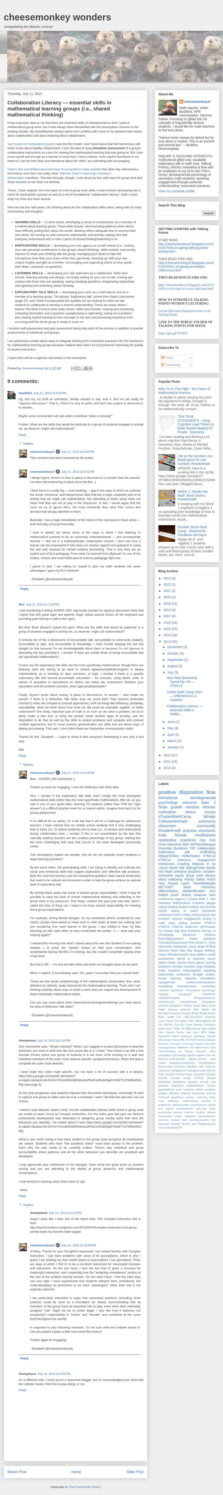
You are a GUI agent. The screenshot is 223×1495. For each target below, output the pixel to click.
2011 (168, 761)
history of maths (184, 911)
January (173, 747)
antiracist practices (187, 871)
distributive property (185, 1081)
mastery (190, 1097)
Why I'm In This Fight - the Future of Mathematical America (184, 391)
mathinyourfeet (180, 1104)
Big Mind (181, 930)
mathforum (164, 1104)
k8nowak (174, 1093)
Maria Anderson (182, 1036)
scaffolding (208, 852)
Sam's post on (31, 144)
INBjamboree (192, 1028)
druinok (204, 1081)
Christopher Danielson (177, 934)
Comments (171, 365)
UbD (213, 1047)
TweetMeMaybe (204, 883)
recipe (178, 1116)
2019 (168, 603)
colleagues (193, 1070)
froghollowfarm (195, 1085)
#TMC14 (164, 860)
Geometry (174, 844)
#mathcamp (166, 899)
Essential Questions (173, 848)
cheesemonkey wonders (57, 17)
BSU (196, 1009)
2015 (168, 629)
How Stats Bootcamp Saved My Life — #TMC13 (182, 682)
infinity (199, 1089)
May (170, 728)
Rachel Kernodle (205, 1043)
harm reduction (185, 1089)
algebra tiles (204, 1055)
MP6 (204, 1032)
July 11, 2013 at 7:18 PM (42, 604)
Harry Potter (173, 1028)
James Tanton (175, 1032)
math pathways (168, 1101)
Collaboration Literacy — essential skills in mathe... (184, 710)
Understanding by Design (175, 1051)
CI (214, 930)
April (171, 734)
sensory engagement (186, 918)
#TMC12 (209, 856)
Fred (192, 942)
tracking (175, 1123)
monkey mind (189, 914)
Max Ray (186, 950)
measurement (198, 1104)
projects (200, 1112)
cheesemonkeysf (42, 451)
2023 (168, 578)
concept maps (184, 1074)
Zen (202, 907)
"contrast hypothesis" (171, 990)
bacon (212, 958)
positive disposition (180, 792)
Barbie (205, 1009)
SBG (185, 844)
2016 (168, 622)
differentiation (168, 891)
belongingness (207, 1062)
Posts (167, 358)
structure (163, 1120)
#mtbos (187, 1005)
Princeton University (182, 1043)
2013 (168, 641)
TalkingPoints (195, 868)
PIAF (193, 1039)
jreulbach (210, 1089)
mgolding (210, 970)
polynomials (166, 974)
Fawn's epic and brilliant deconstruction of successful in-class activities (54, 169)
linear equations (169, 970)
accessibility (179, 1055)
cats (201, 1066)
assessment (166, 958)
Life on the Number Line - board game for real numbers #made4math (196, 460)
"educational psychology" (201, 990)
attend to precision (191, 958)
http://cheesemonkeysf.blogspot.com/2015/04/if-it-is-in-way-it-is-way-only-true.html (186, 286)
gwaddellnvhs (166, 1089)
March (172, 741)
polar (213, 1108)
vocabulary (208, 986)
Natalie (211, 1036)
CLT (179, 1017)
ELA (176, 1024)
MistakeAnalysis (178, 954)
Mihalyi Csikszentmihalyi (187, 818)
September (175, 660)
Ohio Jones (165, 1039)
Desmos (210, 934)
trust (161, 1127)
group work (194, 875)
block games (196, 962)
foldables (210, 966)
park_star (201, 1108)
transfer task (188, 1123)
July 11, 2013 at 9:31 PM (77, 471)
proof (174, 895)
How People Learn (174, 883)
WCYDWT (166, 887)
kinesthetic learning (204, 1093)
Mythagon (199, 1036)
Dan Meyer (181, 1020)
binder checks (177, 962)
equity (179, 875)
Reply (22, 435)
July (170, 672)
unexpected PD (173, 1127)
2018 (168, 610)
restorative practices (177, 840)
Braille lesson (208, 1013)
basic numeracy (200, 887)
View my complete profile (176, 191)
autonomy (207, 821)
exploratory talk (174, 852)
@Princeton (208, 927)
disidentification (194, 891)
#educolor (191, 927)
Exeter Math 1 (198, 899)
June (171, 722)
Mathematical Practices (188, 903)
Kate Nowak (172, 835)
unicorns (189, 802)
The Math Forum (199, 1047)
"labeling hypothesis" (175, 994)
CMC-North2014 (193, 1017)
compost (170, 1074)
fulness (211, 1085)
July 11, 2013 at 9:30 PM (77, 451)
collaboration (206, 848)
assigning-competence (182, 1062)
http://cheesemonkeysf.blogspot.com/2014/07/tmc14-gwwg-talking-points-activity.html (186, 247)
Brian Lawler (166, 1017)
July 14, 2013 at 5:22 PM (65, 1213)
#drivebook (167, 798)
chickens (210, 1066)
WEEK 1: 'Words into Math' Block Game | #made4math (193, 495)
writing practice (190, 923)
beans (162, 962)
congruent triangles (204, 1074)
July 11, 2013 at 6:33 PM (49, 393)
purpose (204, 914)
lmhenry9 (163, 1097)
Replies (28, 443)
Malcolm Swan (168, 950)
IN (182, 1028)
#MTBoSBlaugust (203, 844)
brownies (180, 1066)
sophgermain (166, 982)
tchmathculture (187, 986)
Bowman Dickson (181, 1013)
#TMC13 (210, 923)
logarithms (177, 1097)
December (175, 647)
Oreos (175, 1039)
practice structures (199, 830)
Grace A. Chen (206, 942)
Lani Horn (192, 1032)
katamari (186, 1093)
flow (211, 792)
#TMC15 (164, 927)
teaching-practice (199, 1120)
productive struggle (190, 974)
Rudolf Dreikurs (189, 907)
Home (76, 1472)
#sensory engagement (197, 860)
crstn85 (162, 1078)
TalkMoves (183, 1047)
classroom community (187, 826)
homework (209, 911)
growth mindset (185, 807)
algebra (191, 1055)
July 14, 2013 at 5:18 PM (53, 1040)
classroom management (172, 1070)
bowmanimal (165, 1066)
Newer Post (16, 1472)
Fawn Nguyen (194, 1024)
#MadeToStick (168, 856)
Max (21, 604)
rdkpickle (190, 978)
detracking (164, 1081)
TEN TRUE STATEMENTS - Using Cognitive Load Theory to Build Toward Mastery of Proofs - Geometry (196, 424)
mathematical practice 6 (199, 1101)
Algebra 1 (181, 899)
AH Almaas (166, 930)
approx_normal (197, 1059)
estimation (178, 1085)
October (173, 653)
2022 (168, 584)
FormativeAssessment (172, 942)
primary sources (184, 1112)
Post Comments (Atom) (84, 1487)
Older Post (135, 1472)
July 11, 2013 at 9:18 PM (77, 773)
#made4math (169, 830)
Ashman (173, 1009)
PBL (182, 1039)
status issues (200, 812)
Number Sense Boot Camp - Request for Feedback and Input (192, 531)
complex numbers (184, 966)
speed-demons (207, 1116)
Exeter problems (202, 938)
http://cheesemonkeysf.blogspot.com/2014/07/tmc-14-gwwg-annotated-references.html (186, 266)
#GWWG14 (209, 994)
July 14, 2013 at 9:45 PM (53, 1374)
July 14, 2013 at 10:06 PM (78, 1245)
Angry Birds (200, 1005)
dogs (200, 966)
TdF (192, 848)
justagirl (162, 1093)
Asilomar (185, 1009)
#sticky (189, 879)
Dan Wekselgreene (200, 1020)
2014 (168, 635)
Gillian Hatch (206, 879)
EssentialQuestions (171, 938)
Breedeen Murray (199, 930)
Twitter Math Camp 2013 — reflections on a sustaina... (184, 696)
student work (179, 1120)
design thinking (193, 1078)
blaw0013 (25, 393)
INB (181, 868)
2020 (168, 597)
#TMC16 (177, 927)
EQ (182, 1024)
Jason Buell (196, 946)
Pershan (163, 1043)
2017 (168, 616)
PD (188, 1039)
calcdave (192, 1066)
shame (186, 895)
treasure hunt (205, 895)
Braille (195, 1013)
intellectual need (169, 914)
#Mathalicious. (166, 1001)
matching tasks (206, 1097)
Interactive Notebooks (172, 946)
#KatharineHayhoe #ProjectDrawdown (187, 998)
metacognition (192, 970)
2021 (168, 591)
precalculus (165, 1112)
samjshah (190, 1116)
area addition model (203, 954)
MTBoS (211, 946)
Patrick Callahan (206, 1039)
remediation (208, 978)
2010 (168, 768)
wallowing (175, 879)
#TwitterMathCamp (174, 816)
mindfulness (205, 835)
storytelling (165, 986)
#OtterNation (191, 856)
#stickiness (166, 864)
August (172, 666)
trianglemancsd (207, 1123)
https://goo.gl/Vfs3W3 (173, 333)
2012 (168, 755)
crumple (175, 1078)
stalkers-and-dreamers (201, 982)
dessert (211, 1078)
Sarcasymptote (167, 1047)
